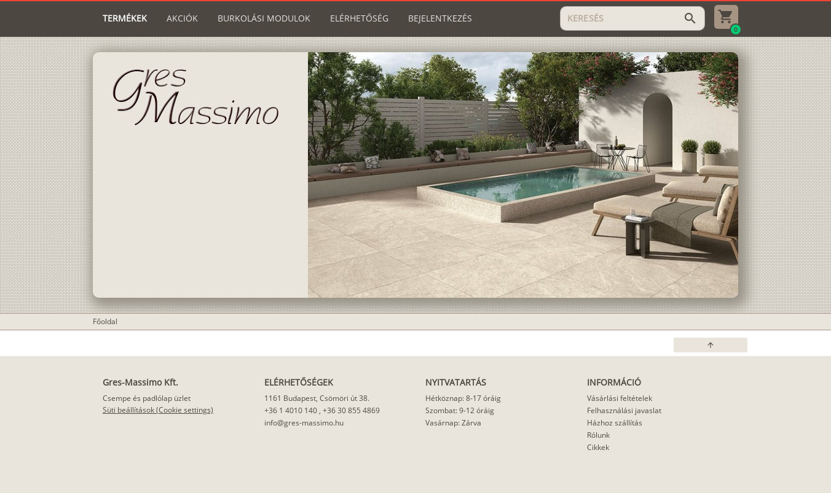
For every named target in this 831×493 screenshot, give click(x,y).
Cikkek (598, 447)
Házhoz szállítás (614, 422)
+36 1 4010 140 (290, 410)
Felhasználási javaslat (624, 410)
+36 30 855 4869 (351, 410)
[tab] (125, 18)
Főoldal (105, 321)
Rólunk (598, 435)
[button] (710, 345)
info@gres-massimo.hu (304, 422)
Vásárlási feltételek (619, 398)
